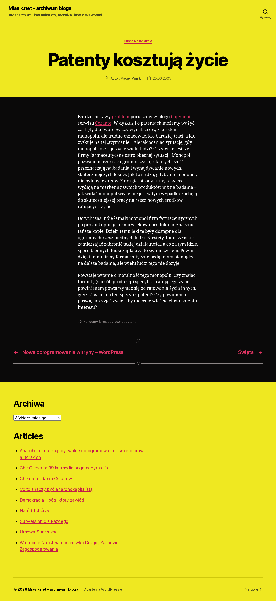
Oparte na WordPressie (102, 589)
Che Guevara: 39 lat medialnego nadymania (64, 468)
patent (130, 322)
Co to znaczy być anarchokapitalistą (56, 489)
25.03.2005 (162, 78)
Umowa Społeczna (39, 532)
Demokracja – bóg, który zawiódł (52, 500)
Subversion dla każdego (44, 521)
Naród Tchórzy (34, 510)
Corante (103, 123)
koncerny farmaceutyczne (104, 322)
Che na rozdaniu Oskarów (46, 478)
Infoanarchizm (138, 41)
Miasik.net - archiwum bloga (39, 8)
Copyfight (181, 117)
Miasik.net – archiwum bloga (53, 589)
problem (120, 117)
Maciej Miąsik (131, 78)
